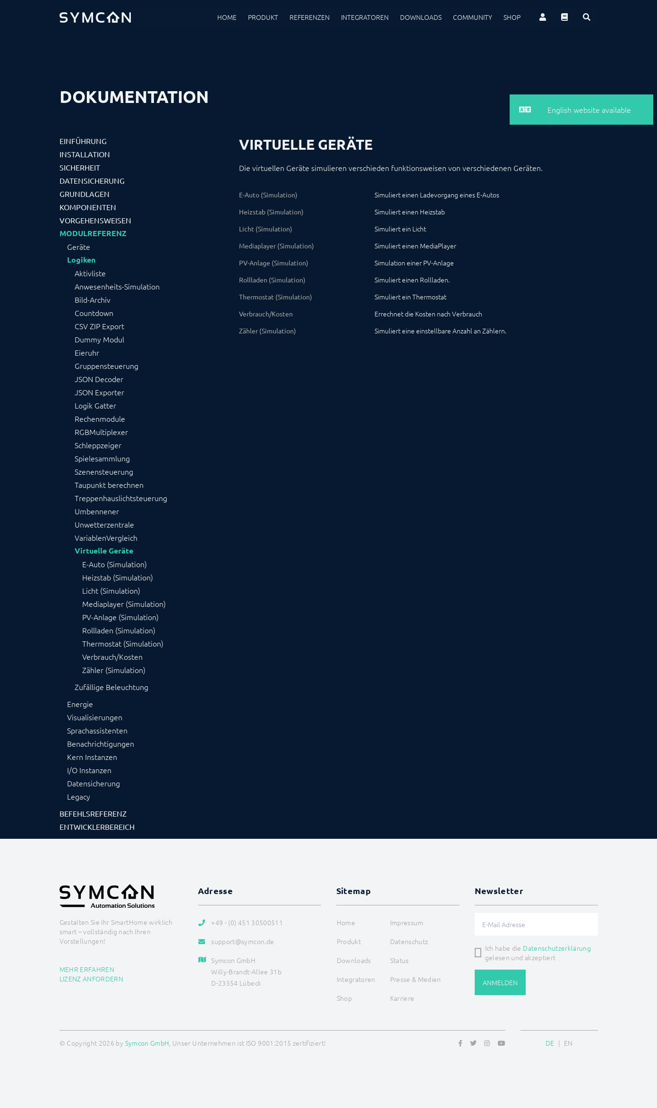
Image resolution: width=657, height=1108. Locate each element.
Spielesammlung (102, 458)
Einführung (83, 140)
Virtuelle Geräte (104, 550)
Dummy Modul (99, 339)
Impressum (407, 922)
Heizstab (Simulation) (117, 577)
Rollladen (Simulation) (118, 630)
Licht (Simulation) (111, 590)
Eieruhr (87, 352)
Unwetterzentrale (104, 524)
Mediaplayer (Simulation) (124, 603)
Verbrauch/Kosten (112, 656)
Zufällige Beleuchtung (111, 686)
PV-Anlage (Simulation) (120, 617)
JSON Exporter (99, 392)
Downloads (421, 17)
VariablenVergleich (106, 537)
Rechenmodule (100, 418)
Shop (511, 17)
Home (227, 17)
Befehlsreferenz (93, 813)
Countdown (94, 312)
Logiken (81, 259)
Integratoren (365, 17)
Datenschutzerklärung (557, 948)
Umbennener (97, 511)
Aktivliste (90, 273)
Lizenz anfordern (92, 978)
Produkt (263, 17)
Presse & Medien (415, 979)
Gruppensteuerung (106, 365)
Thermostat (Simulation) (122, 643)
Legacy (78, 796)
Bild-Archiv (93, 299)
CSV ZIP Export (99, 326)
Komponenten (88, 207)
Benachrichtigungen (100, 743)
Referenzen (310, 17)
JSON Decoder (99, 379)
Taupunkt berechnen (109, 484)
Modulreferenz (93, 233)
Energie (80, 703)
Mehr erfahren (87, 969)
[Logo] (95, 17)
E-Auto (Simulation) (114, 564)
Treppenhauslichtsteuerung (121, 498)
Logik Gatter (95, 405)
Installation (85, 154)
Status (399, 960)
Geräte (78, 246)
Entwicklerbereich (97, 826)
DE (550, 1043)
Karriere (402, 998)
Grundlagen (85, 193)
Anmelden (500, 982)
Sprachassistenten (97, 730)
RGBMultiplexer (101, 431)
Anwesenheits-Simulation (117, 286)
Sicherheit (80, 167)
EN (568, 1043)
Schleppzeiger (98, 445)
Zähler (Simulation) (113, 669)
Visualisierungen (94, 717)
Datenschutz (409, 941)
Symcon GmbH (147, 1043)
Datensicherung (92, 180)
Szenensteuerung (104, 471)
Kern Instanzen (92, 756)
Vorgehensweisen (95, 220)
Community (472, 17)
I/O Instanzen (89, 770)
